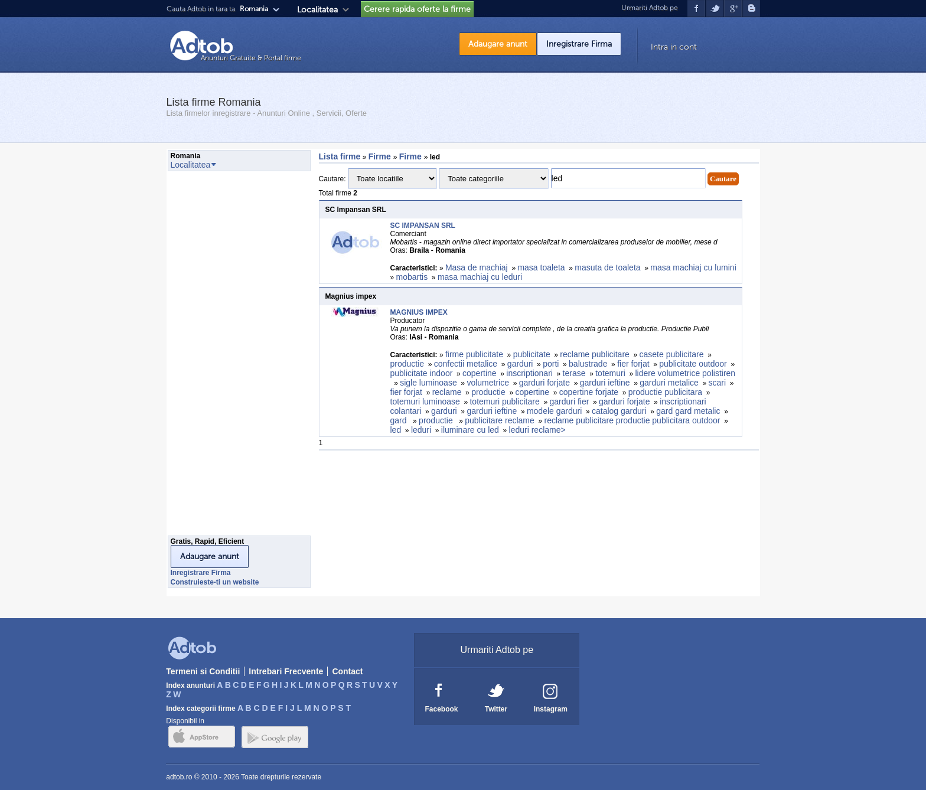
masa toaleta (541, 267)
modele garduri (554, 411)
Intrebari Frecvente (286, 671)
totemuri (610, 373)
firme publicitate (474, 354)
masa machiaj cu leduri (480, 277)
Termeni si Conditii (203, 671)
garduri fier (569, 401)
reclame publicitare (595, 354)
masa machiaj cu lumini (693, 267)
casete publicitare (672, 354)
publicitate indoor (421, 373)
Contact (347, 671)
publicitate (531, 354)
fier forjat (633, 363)
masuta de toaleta (607, 267)
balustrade (588, 363)
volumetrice (488, 382)
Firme (381, 156)
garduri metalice (669, 382)
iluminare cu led (470, 430)
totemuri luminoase (425, 401)
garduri (520, 363)
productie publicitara (665, 392)
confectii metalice (465, 363)
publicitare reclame (499, 420)
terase (574, 373)
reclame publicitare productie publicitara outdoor (632, 420)
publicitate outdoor (692, 363)
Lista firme (340, 156)
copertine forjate (588, 392)
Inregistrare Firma (579, 44)
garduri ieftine (605, 382)
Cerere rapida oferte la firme (417, 9)
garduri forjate (544, 382)
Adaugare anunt (497, 44)
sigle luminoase (428, 382)
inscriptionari (529, 373)
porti (551, 363)
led (396, 430)
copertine (479, 373)
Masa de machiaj (476, 267)
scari (717, 382)
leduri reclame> (537, 430)
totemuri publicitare (504, 401)
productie (407, 363)
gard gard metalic (688, 411)
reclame (447, 392)
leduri (421, 430)
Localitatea (317, 10)
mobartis (412, 277)
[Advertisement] (215, 356)
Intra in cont (674, 47)
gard (399, 420)
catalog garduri (619, 411)
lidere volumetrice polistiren (685, 373)
